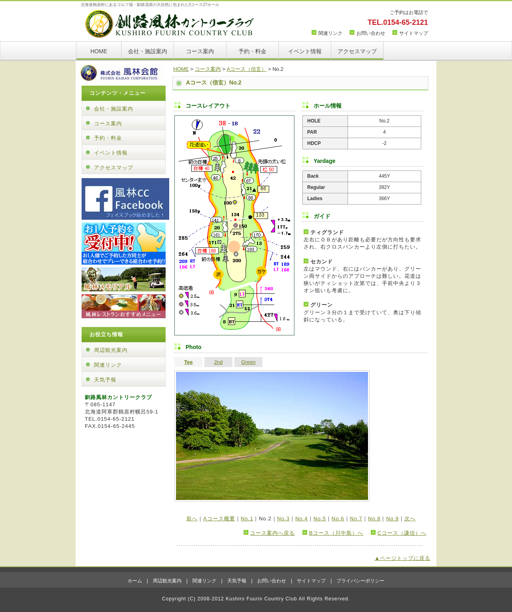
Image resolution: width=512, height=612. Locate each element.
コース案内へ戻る (272, 533)
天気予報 (105, 380)
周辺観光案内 (111, 350)
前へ (192, 519)
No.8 (374, 519)
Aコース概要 (219, 519)
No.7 (356, 519)
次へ (410, 519)
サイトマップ (413, 33)
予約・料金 (252, 51)
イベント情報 (305, 51)
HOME (98, 51)
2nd (218, 362)
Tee (188, 362)
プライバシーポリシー (360, 581)
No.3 (283, 519)
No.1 (247, 519)
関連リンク (330, 33)
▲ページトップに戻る (402, 558)
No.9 (392, 519)
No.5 (320, 519)
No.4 (301, 519)
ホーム (135, 581)
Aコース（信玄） (247, 69)
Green (248, 362)
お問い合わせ (370, 33)
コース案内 (200, 51)
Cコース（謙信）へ (402, 533)
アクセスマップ (357, 51)
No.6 (338, 519)
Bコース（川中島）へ (336, 533)
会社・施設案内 (147, 51)
